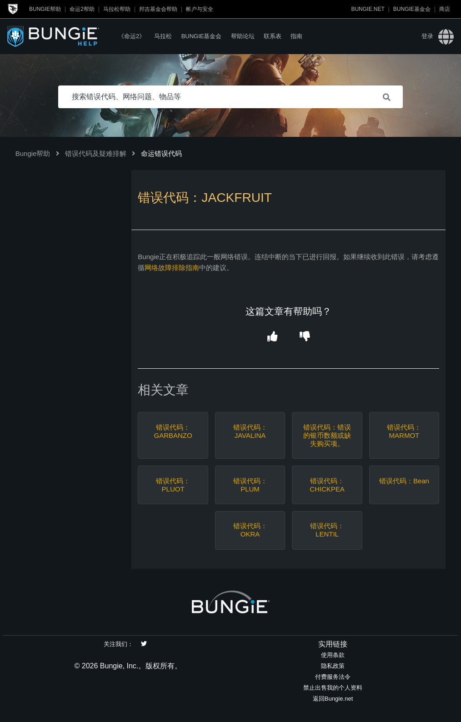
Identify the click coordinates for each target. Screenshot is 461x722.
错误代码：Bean (404, 481)
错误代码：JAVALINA (250, 431)
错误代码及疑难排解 (95, 153)
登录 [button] (427, 36)
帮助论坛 (243, 36)
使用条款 (333, 655)
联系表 (272, 36)
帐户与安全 (199, 9)
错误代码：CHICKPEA (327, 485)
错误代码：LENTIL (327, 530)
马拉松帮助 (116, 9)
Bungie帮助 (45, 9)
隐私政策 (333, 665)
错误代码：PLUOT (173, 485)
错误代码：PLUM (250, 485)
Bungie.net (367, 9)
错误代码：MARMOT (404, 431)
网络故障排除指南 (172, 267)
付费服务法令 (333, 676)
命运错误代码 (161, 153)
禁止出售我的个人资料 (332, 687)
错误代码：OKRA (250, 530)
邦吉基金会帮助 (158, 9)
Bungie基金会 (412, 9)
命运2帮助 (82, 9)
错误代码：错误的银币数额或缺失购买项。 (327, 435)
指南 (296, 36)
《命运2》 (131, 36)
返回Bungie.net (333, 698)
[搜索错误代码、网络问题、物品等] (230, 96)
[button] (272, 336)
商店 (444, 9)
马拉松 (163, 36)
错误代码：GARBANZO (173, 431)
